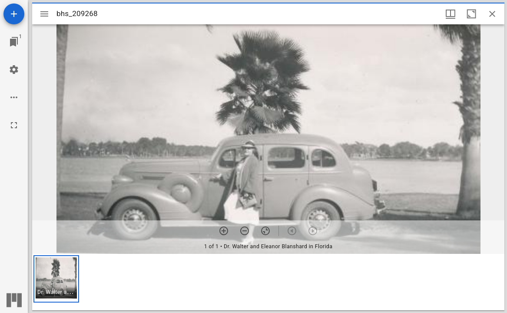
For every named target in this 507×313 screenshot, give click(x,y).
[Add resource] (13, 13)
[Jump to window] (13, 41)
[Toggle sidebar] (44, 13)
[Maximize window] (471, 13)
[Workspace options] (13, 97)
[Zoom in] (223, 230)
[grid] (268, 282)
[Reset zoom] (265, 230)
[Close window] (492, 13)
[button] (56, 278)
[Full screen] (13, 125)
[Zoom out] (244, 230)
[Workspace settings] (13, 69)
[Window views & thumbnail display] (450, 13)
